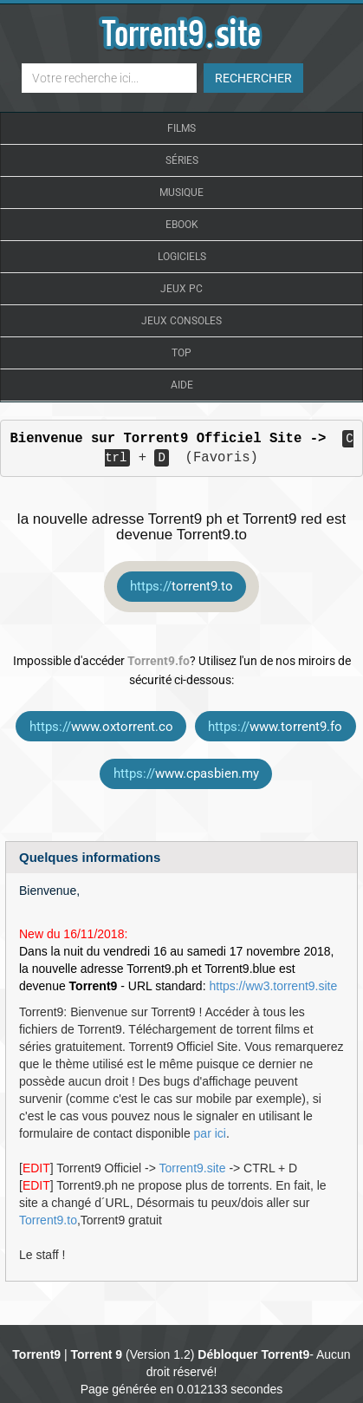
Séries (181, 160)
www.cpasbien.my (186, 773)
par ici (210, 1133)
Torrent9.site (192, 1168)
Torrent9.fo (158, 661)
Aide (182, 385)
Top (181, 353)
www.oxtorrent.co (101, 726)
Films (181, 128)
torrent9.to (181, 586)
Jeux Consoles (181, 321)
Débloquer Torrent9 (253, 1354)
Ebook (181, 225)
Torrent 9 (97, 1354)
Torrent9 (36, 1354)
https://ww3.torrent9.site (273, 986)
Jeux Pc (181, 289)
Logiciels (182, 257)
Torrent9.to (48, 1220)
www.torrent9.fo (275, 726)
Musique (181, 192)
